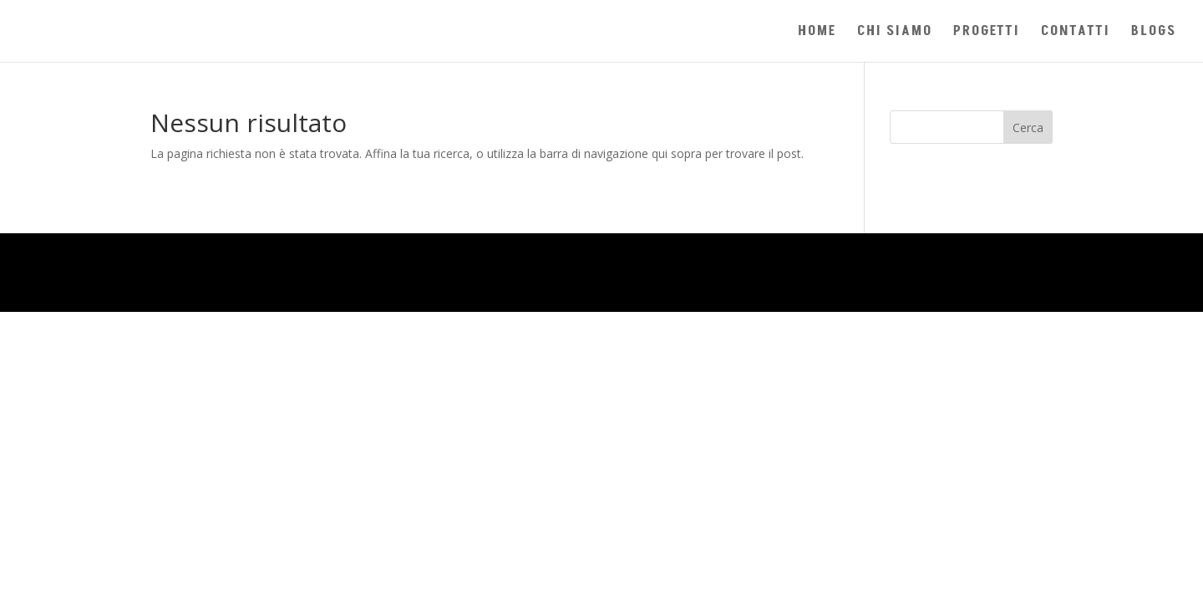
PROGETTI (986, 33)
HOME (817, 33)
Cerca (1028, 127)
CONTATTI (1075, 33)
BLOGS (1153, 33)
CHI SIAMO (894, 33)
